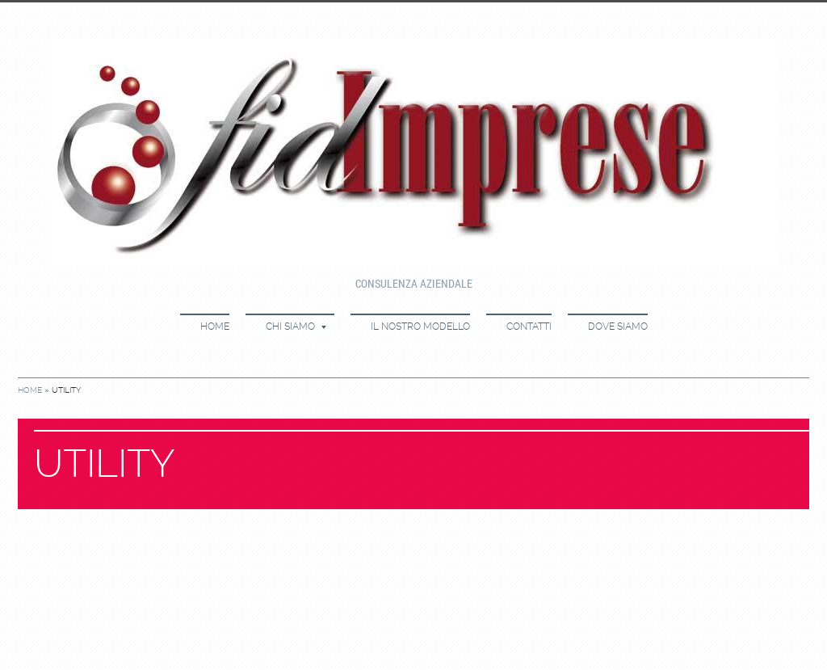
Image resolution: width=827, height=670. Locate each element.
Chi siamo (296, 326)
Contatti (529, 326)
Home (214, 326)
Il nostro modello (420, 326)
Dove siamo (618, 326)
